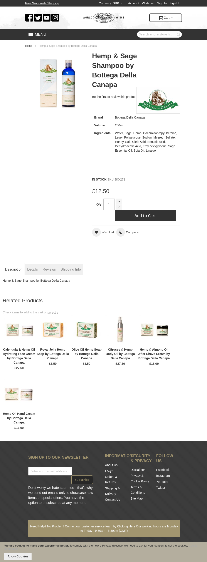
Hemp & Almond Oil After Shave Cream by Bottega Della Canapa (154, 354)
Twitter (160, 487)
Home (28, 45)
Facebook (163, 470)
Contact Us (112, 499)
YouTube (162, 481)
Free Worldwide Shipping (42, 3)
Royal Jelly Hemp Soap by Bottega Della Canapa (53, 354)
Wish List (148, 3)
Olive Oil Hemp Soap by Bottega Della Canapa (87, 354)
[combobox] (159, 34)
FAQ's (109, 471)
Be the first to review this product (114, 97)
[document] (103, 552)
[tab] (14, 269)
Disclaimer (138, 470)
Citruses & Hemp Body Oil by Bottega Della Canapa (120, 354)
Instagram (163, 475)
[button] (103, 232)
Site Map (137, 498)
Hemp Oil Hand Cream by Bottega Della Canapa (19, 418)
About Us (111, 465)
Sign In (162, 3)
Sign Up (175, 3)
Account (133, 3)
